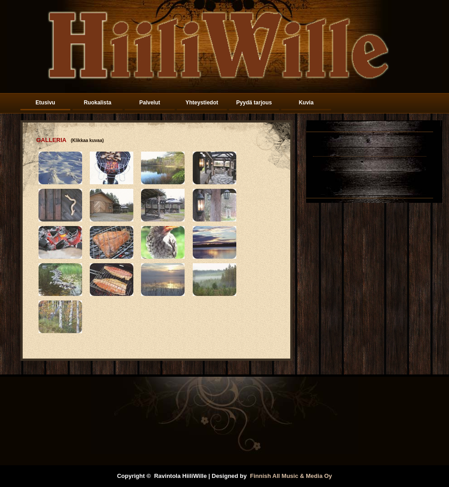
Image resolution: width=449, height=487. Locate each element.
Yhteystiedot (201, 102)
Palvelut (149, 102)
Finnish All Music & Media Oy (291, 475)
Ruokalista (98, 102)
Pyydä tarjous (254, 102)
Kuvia (306, 102)
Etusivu (45, 102)
